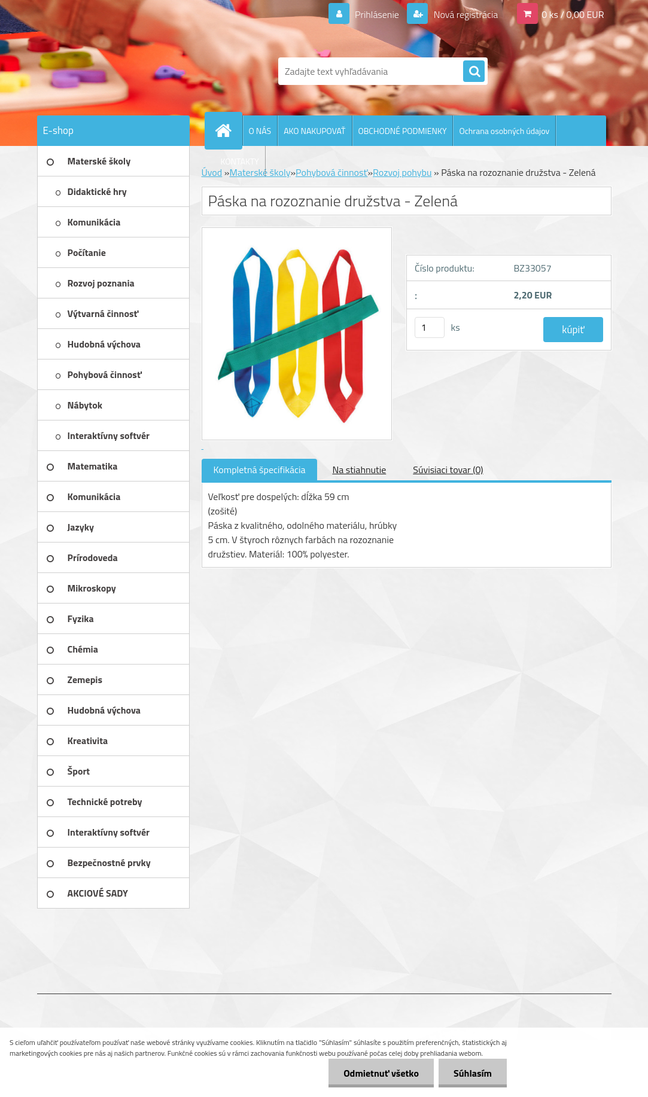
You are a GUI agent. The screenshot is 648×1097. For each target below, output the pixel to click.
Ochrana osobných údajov (504, 130)
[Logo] (119, 71)
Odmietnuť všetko (381, 1073)
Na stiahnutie (359, 469)
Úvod (212, 172)
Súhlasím (473, 1073)
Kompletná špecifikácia (260, 469)
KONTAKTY (240, 161)
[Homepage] (228, 130)
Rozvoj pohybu (402, 172)
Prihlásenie (377, 14)
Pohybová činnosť (331, 172)
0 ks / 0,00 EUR (572, 14)
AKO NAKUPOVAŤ (314, 130)
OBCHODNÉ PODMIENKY (402, 130)
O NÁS (260, 130)
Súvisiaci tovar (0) (448, 469)
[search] (474, 71)
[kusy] (430, 327)
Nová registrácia (464, 14)
